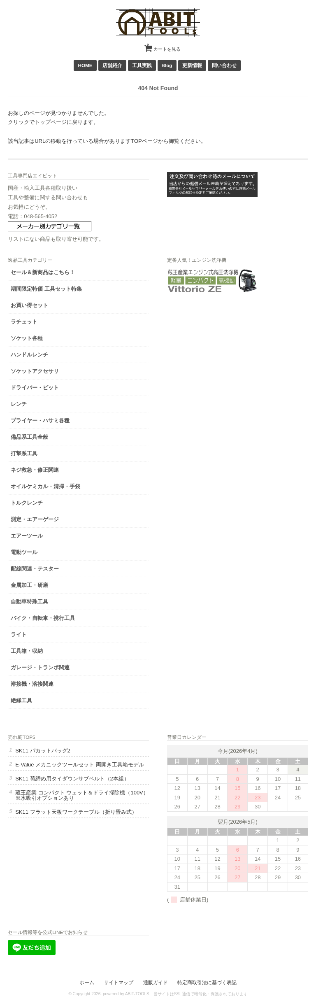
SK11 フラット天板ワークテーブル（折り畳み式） (76, 812)
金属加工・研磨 (29, 585)
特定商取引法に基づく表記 (207, 982)
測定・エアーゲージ (35, 519)
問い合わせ (224, 65)
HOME (85, 65)
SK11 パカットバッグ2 (42, 751)
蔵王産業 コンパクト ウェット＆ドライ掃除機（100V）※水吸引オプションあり (82, 795)
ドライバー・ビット (35, 387)
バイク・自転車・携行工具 (43, 618)
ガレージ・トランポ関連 (40, 667)
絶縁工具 (21, 700)
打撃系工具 (24, 453)
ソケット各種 (27, 338)
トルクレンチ (27, 503)
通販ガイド (155, 982)
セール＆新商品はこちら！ (43, 272)
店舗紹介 (112, 65)
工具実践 (142, 65)
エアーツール (27, 536)
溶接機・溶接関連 (32, 684)
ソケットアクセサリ (35, 371)
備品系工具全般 (29, 437)
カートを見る (164, 46)
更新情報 (192, 65)
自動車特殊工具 (29, 601)
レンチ (19, 404)
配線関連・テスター (35, 569)
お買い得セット (29, 305)
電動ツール (24, 552)
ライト (19, 634)
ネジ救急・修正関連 (35, 470)
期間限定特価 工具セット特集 (46, 289)
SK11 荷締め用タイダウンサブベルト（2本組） (72, 778)
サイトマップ (118, 982)
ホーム (86, 982)
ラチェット (24, 322)
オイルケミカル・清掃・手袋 (45, 486)
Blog (167, 65)
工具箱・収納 (27, 651)
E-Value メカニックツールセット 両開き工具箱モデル (79, 764)
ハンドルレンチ (29, 355)
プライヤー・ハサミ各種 (40, 420)
